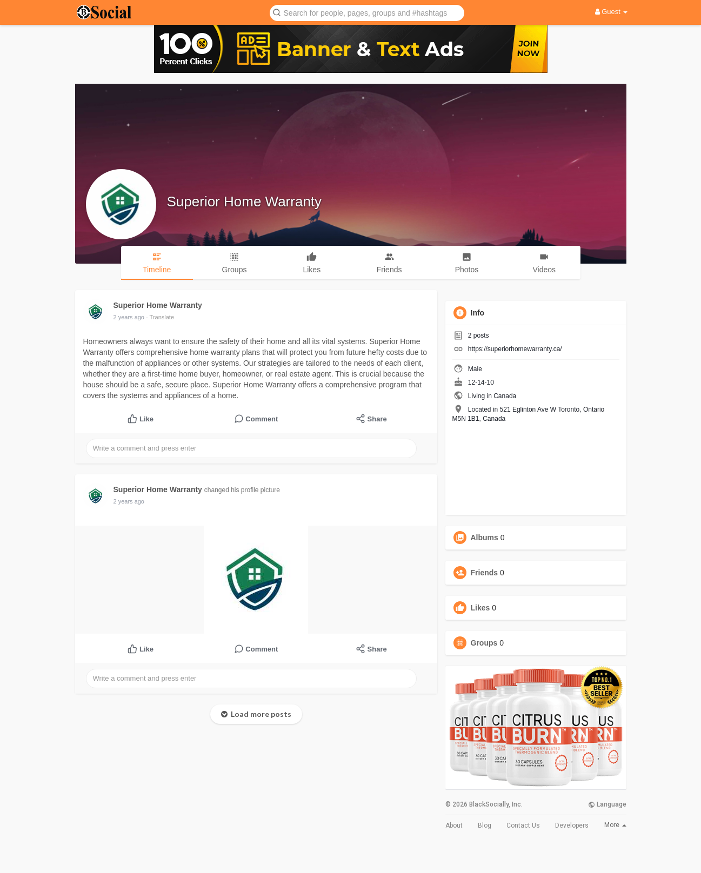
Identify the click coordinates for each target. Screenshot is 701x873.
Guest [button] (611, 12)
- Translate (160, 317)
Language (607, 804)
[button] (367, 12)
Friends (484, 572)
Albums (484, 537)
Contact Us (523, 825)
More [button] (615, 825)
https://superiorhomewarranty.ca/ (515, 349)
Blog (484, 825)
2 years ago (129, 317)
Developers (572, 825)
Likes (480, 607)
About (454, 825)
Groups (484, 643)
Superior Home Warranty (244, 201)
